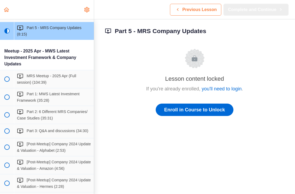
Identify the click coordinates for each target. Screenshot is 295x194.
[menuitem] (87, 9)
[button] (6, 9)
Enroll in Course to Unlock (194, 109)
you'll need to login (222, 88)
